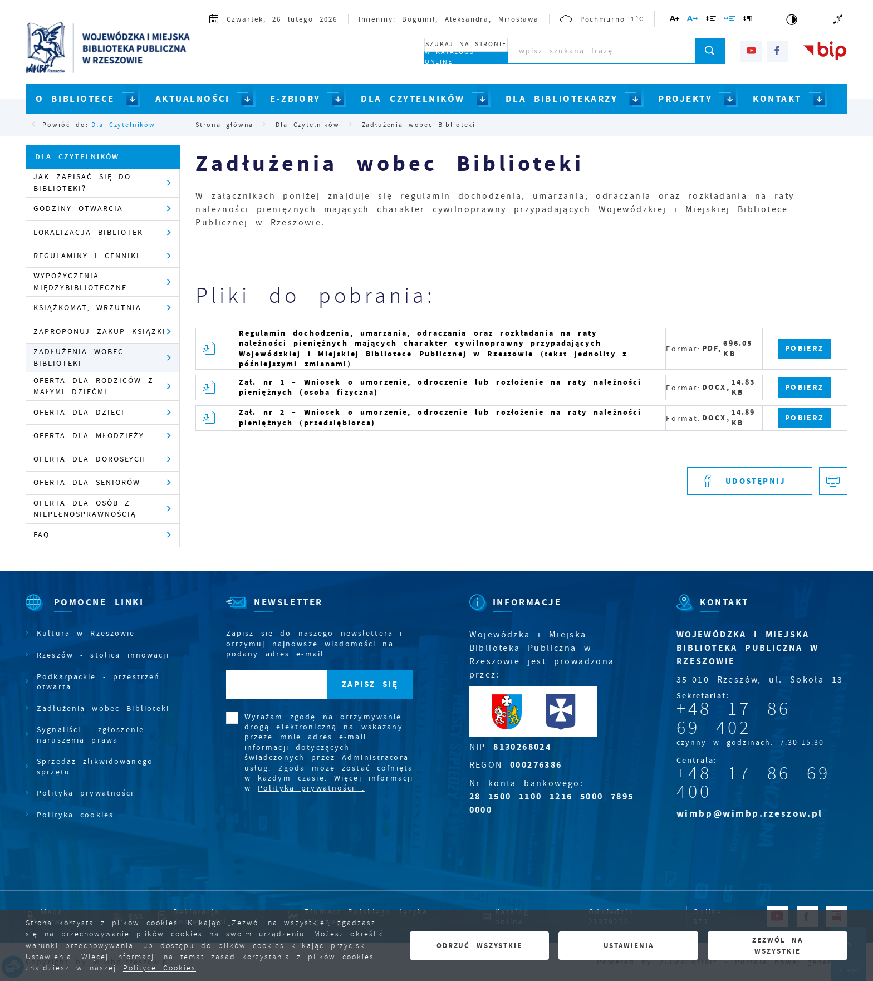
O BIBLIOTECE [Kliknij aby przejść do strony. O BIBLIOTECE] (75, 98)
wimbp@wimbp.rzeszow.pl (749, 813)
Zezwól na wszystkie (777, 945)
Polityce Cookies (159, 968)
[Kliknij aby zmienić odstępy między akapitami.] (748, 20)
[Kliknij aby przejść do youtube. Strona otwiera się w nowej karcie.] (751, 51)
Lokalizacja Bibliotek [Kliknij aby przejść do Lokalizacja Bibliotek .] (88, 232)
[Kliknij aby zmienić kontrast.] (792, 19)
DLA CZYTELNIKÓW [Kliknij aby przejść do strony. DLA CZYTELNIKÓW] (413, 98)
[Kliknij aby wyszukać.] (710, 50)
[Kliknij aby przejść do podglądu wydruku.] (833, 481)
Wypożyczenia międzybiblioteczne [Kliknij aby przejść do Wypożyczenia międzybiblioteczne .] (80, 281)
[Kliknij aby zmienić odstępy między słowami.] (730, 20)
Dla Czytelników (123, 124)
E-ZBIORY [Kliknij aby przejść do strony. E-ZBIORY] (295, 98)
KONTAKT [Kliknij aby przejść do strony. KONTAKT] (777, 98)
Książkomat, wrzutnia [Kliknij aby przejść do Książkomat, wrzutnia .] (87, 307)
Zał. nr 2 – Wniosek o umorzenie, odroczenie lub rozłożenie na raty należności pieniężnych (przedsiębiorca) (440, 417)
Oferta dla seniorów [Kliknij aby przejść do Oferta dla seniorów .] (86, 482)
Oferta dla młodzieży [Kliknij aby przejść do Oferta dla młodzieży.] (88, 435)
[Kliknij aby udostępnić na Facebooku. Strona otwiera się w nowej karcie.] (749, 481)
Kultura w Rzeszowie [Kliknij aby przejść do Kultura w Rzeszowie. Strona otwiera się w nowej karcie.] (86, 633)
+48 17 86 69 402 (733, 718)
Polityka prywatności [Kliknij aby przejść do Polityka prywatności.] (85, 793)
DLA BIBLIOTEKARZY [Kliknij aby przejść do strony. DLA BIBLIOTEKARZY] (562, 98)
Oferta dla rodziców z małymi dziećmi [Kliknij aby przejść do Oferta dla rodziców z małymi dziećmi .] (93, 386)
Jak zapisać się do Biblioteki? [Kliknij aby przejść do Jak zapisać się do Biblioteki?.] (82, 182)
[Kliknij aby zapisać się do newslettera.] (370, 684)
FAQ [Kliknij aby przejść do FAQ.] (41, 534)
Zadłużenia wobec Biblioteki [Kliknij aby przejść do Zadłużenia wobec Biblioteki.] (103, 708)
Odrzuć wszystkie (479, 945)
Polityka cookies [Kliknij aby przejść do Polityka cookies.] (75, 815)
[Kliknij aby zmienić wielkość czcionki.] (675, 20)
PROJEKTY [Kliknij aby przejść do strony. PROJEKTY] (685, 98)
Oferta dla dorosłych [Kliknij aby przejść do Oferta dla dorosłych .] (89, 459)
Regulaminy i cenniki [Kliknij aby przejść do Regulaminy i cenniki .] (86, 256)
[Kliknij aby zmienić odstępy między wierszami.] (711, 20)
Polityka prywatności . (311, 788)
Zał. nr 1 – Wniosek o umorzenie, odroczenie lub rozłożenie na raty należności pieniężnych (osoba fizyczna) (440, 387)
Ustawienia (629, 945)
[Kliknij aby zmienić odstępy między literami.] (693, 20)
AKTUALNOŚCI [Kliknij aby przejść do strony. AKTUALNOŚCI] (192, 98)
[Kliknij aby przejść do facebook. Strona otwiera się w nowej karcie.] (777, 51)
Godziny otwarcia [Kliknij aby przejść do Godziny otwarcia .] (78, 208)
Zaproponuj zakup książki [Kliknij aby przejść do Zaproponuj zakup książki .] (99, 331)
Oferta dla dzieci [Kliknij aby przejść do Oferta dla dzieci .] (79, 412)
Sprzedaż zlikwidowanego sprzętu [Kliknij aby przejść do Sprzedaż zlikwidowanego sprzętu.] (95, 766)
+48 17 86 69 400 (753, 783)
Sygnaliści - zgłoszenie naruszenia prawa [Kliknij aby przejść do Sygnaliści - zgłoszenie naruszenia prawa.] (90, 734)
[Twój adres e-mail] (276, 684)
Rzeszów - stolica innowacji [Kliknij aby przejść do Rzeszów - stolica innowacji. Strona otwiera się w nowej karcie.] (103, 655)
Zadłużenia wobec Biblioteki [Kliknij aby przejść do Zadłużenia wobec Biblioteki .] (78, 357)
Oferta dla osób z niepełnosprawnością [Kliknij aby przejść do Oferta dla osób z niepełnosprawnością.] (84, 508)
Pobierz (804, 348)
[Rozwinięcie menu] (98, 611)
